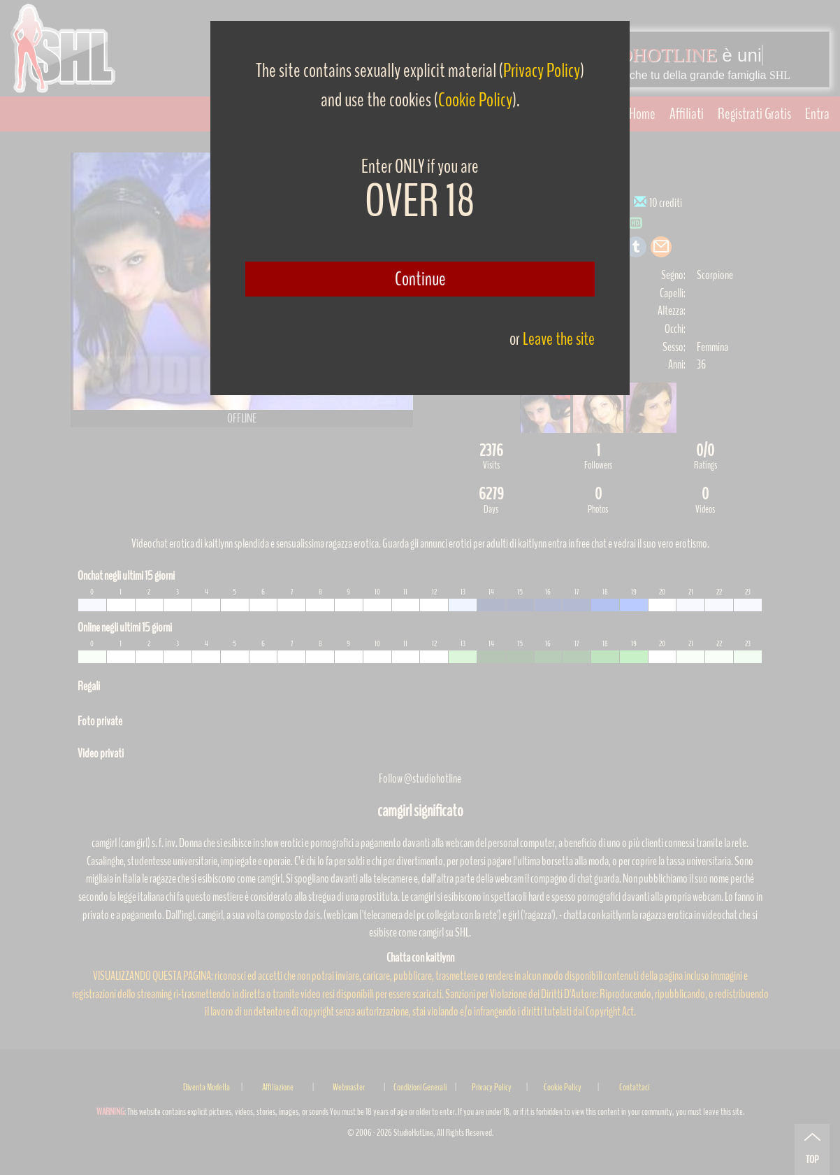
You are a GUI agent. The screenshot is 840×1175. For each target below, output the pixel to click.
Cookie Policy (475, 100)
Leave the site (559, 339)
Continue (420, 279)
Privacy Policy (541, 70)
